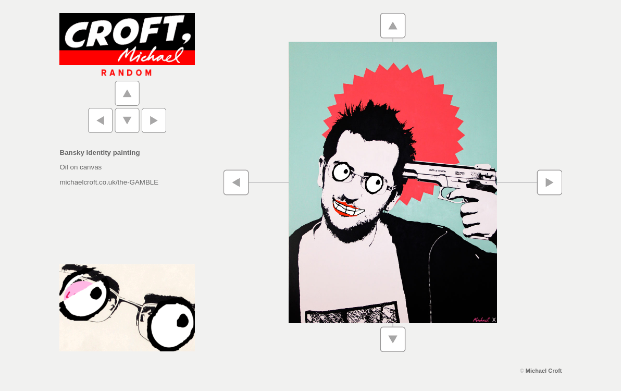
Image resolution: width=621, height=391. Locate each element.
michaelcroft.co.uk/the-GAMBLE (109, 182)
